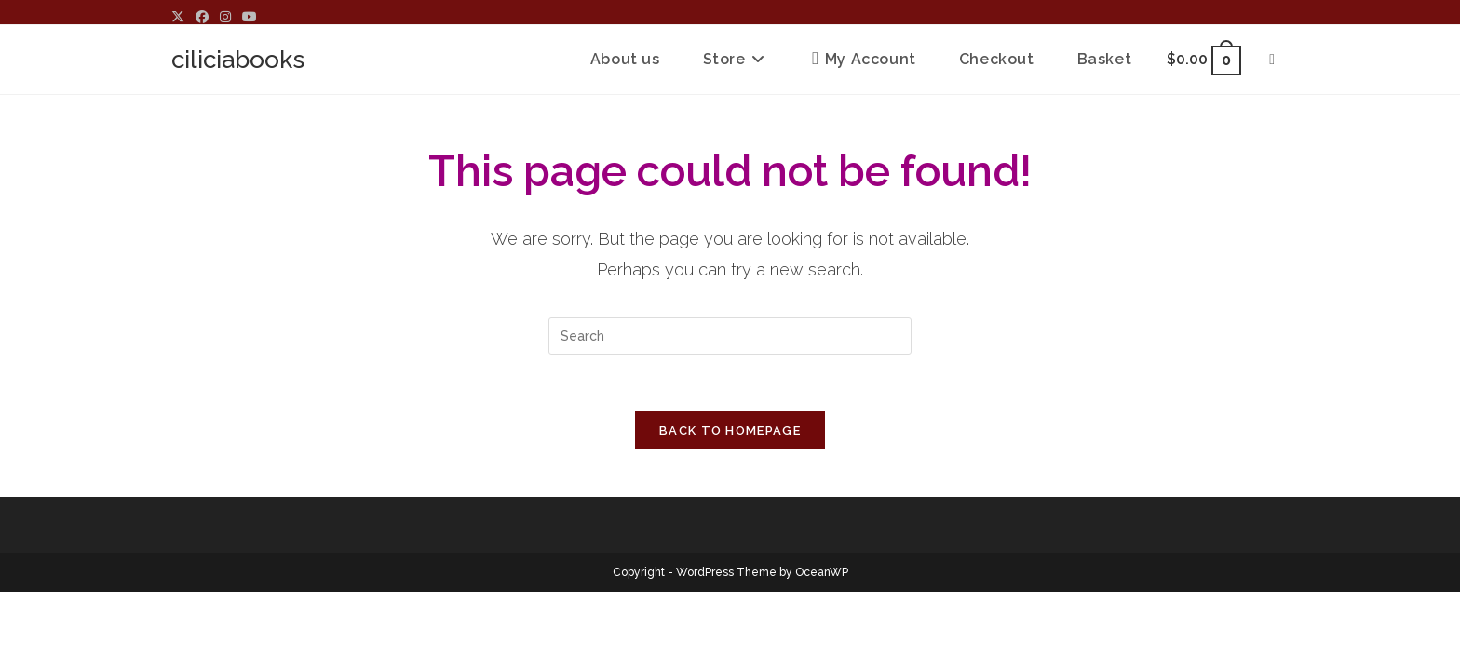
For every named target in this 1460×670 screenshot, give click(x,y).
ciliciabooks (237, 60)
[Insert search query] (730, 336)
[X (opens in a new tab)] (180, 16)
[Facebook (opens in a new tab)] (202, 16)
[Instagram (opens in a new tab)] (225, 16)
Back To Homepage (730, 430)
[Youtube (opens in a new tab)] (250, 16)
